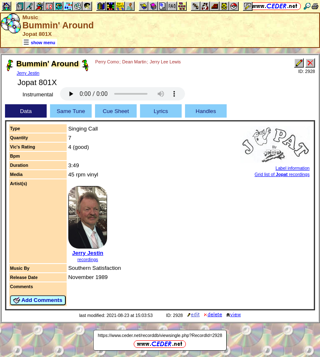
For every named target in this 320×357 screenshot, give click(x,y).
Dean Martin (134, 61)
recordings (88, 259)
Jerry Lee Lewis (165, 61)
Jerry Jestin (28, 72)
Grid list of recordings (282, 174)
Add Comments (37, 300)
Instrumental (37, 94)
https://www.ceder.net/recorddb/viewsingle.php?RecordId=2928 (160, 335)
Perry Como (107, 61)
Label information (292, 168)
